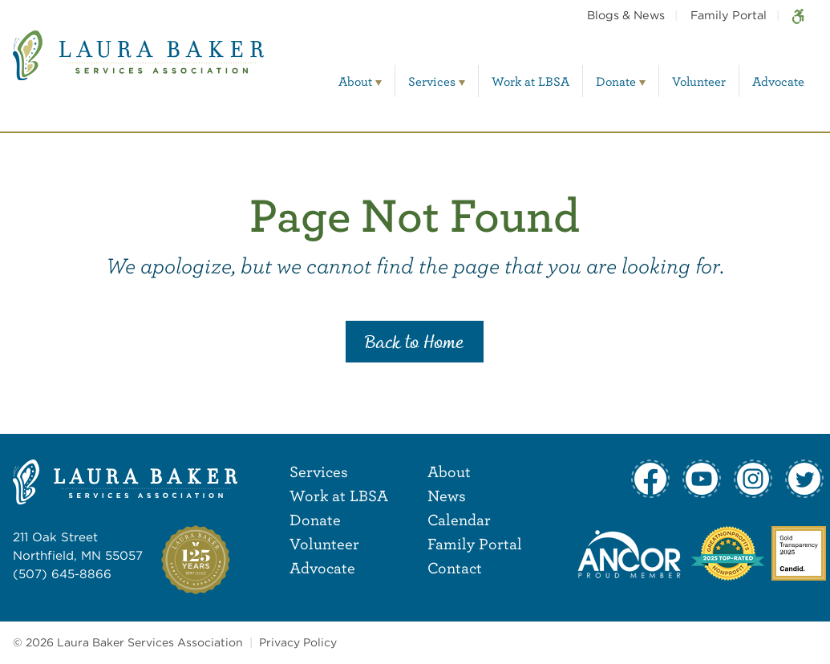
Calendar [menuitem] (459, 519)
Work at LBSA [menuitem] (530, 81)
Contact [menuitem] (454, 567)
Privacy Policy (298, 642)
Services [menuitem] (431, 81)
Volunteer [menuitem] (699, 81)
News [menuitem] (446, 495)
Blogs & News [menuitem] (626, 15)
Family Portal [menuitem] (728, 15)
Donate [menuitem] (616, 81)
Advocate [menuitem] (778, 81)
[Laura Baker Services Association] (138, 67)
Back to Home (415, 343)
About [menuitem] (355, 81)
